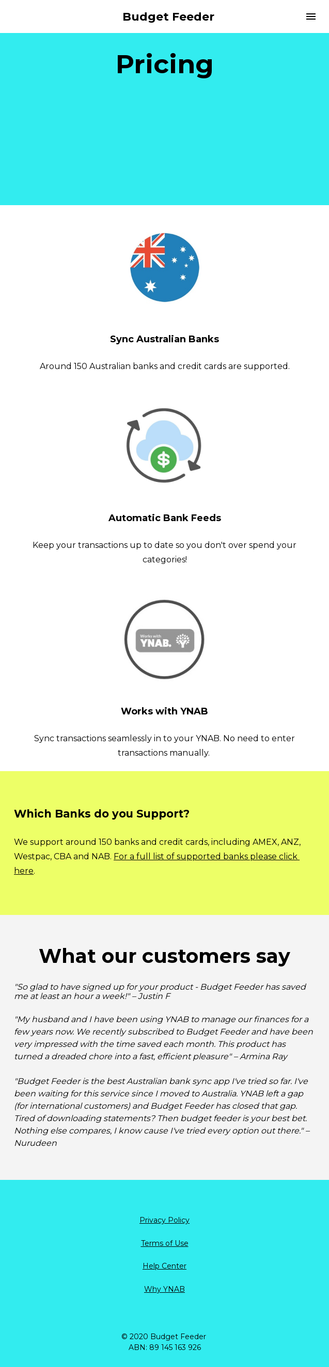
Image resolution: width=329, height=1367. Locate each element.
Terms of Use (165, 1243)
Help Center (164, 1266)
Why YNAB (164, 1289)
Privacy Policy (164, 1220)
